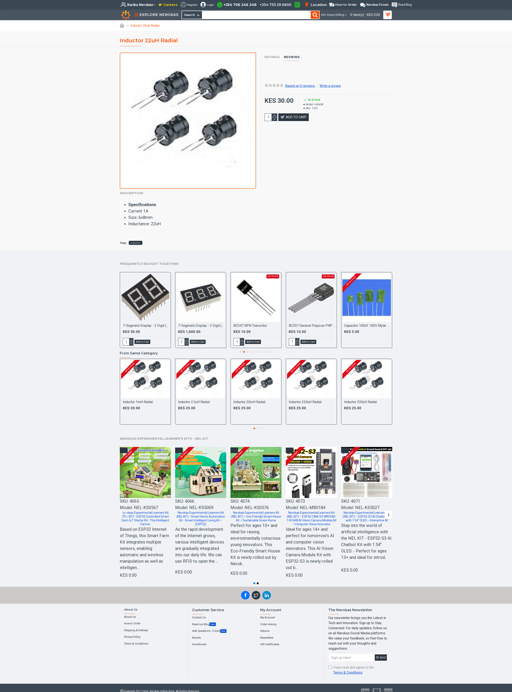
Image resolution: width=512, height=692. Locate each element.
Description (131, 193)
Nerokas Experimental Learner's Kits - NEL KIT (164, 433)
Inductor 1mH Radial (138, 397)
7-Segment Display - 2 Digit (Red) (146, 320)
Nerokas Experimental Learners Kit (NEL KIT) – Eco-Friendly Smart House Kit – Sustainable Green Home (256, 511)
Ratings (272, 57)
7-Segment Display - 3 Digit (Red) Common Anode (201, 320)
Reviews (292, 57)
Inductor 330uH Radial (360, 397)
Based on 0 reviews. (300, 80)
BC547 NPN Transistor (250, 320)
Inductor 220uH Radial (305, 397)
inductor (135, 237)
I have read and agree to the (351, 665)
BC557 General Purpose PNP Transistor (312, 320)
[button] (241, 346)
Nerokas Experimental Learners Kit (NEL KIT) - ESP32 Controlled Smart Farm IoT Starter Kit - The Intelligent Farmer (145, 513)
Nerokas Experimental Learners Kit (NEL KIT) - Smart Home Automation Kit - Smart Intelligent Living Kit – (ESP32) (200, 513)
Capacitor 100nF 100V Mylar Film (367, 320)
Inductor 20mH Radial (249, 397)
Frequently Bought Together (149, 258)
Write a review (330, 80)
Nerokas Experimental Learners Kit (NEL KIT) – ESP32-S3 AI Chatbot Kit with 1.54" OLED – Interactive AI (367, 511)
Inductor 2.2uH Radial (194, 397)
